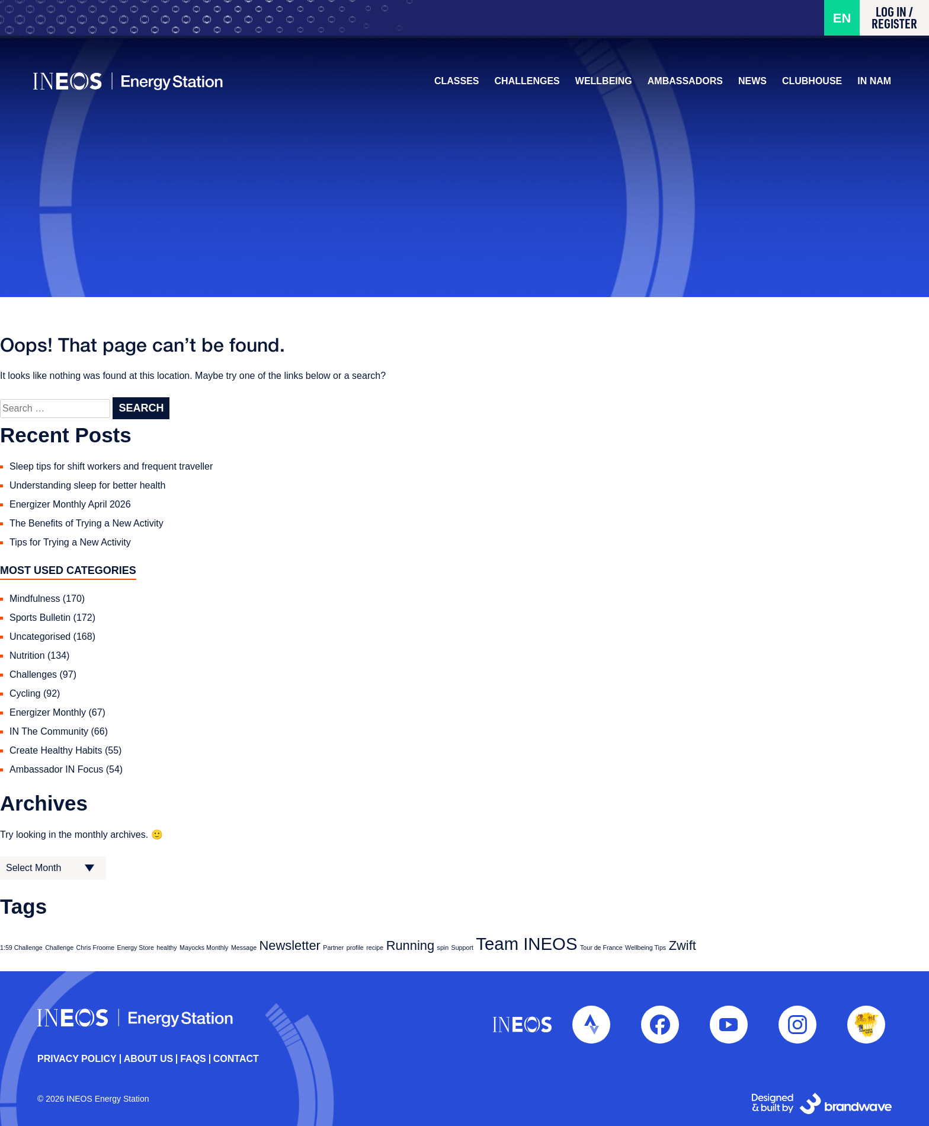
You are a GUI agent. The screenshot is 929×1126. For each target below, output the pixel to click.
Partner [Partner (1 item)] (333, 947)
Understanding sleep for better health (87, 485)
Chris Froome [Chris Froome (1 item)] (95, 947)
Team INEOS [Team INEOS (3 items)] (526, 943)
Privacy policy (77, 1059)
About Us (149, 1059)
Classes (452, 84)
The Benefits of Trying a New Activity (86, 523)
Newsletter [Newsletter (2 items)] (290, 945)
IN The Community (48, 731)
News (748, 84)
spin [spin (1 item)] (443, 947)
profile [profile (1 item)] (355, 947)
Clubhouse (808, 84)
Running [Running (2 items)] (410, 945)
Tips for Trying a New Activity (70, 542)
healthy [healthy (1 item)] (166, 947)
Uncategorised (40, 636)
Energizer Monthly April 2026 (70, 504)
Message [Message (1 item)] (244, 947)
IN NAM (870, 84)
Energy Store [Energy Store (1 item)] (135, 947)
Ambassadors (681, 84)
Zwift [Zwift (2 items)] (682, 945)
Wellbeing (599, 84)
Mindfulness (34, 599)
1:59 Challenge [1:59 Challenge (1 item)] (21, 947)
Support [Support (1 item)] (462, 947)
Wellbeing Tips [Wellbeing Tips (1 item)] (645, 947)
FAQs (193, 1059)
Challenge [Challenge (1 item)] (59, 947)
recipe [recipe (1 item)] (374, 947)
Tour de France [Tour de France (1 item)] (601, 947)
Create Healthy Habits (55, 750)
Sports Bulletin (40, 618)
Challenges (522, 84)
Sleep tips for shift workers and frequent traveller (111, 466)
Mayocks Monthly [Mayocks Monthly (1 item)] (204, 947)
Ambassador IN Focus (56, 769)
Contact (236, 1059)
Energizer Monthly (47, 712)
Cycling (24, 693)
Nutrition (27, 655)
